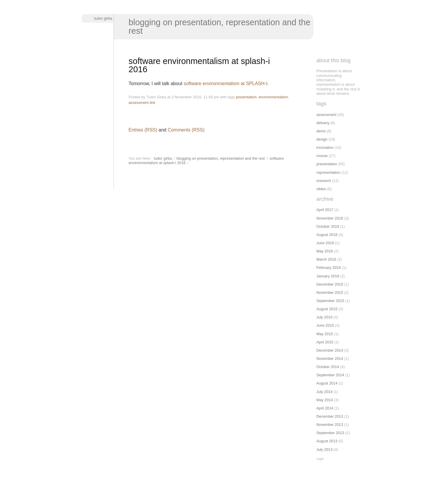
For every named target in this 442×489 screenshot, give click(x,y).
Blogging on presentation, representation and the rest (220, 27)
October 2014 (327, 367)
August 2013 (327, 441)
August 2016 (327, 234)
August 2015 (327, 309)
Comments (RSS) (186, 129)
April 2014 (324, 408)
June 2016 (325, 243)
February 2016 (328, 267)
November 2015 (329, 292)
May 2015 (324, 334)
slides (321, 189)
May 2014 (324, 400)
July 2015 (324, 317)
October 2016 (327, 226)
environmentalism (273, 97)
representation (328, 172)
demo (321, 131)
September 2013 (330, 433)
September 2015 (330, 301)
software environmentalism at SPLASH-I (225, 83)
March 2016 (326, 259)
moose (322, 156)
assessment (139, 102)
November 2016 (329, 218)
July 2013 (324, 449)
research (323, 180)
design (322, 139)
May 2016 (324, 251)
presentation (246, 97)
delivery (322, 123)
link (152, 102)
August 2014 (327, 383)
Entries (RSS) (143, 129)
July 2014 (324, 391)
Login (320, 459)
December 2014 (329, 350)
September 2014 (330, 375)
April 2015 (324, 342)
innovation (324, 147)
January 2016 (327, 276)
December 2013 (329, 416)
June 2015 (325, 325)
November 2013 (329, 424)
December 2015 (329, 284)
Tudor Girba (103, 18)
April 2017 (324, 210)
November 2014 (329, 358)
